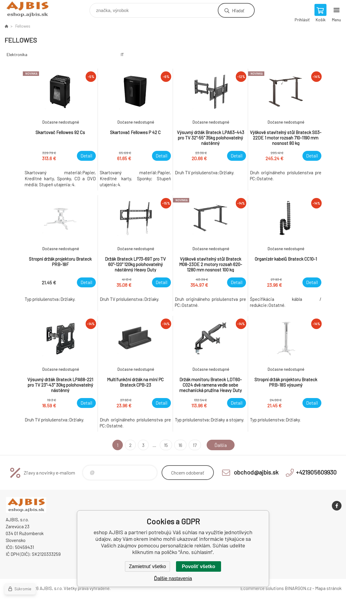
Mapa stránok (328, 588)
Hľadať (238, 10)
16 (180, 445)
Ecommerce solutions (262, 588)
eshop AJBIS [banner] (31, 9)
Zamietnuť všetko (147, 566)
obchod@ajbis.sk (256, 472)
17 (195, 445)
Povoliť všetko (198, 566)
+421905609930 (316, 472)
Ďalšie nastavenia (173, 578)
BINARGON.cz (298, 588)
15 (166, 445)
